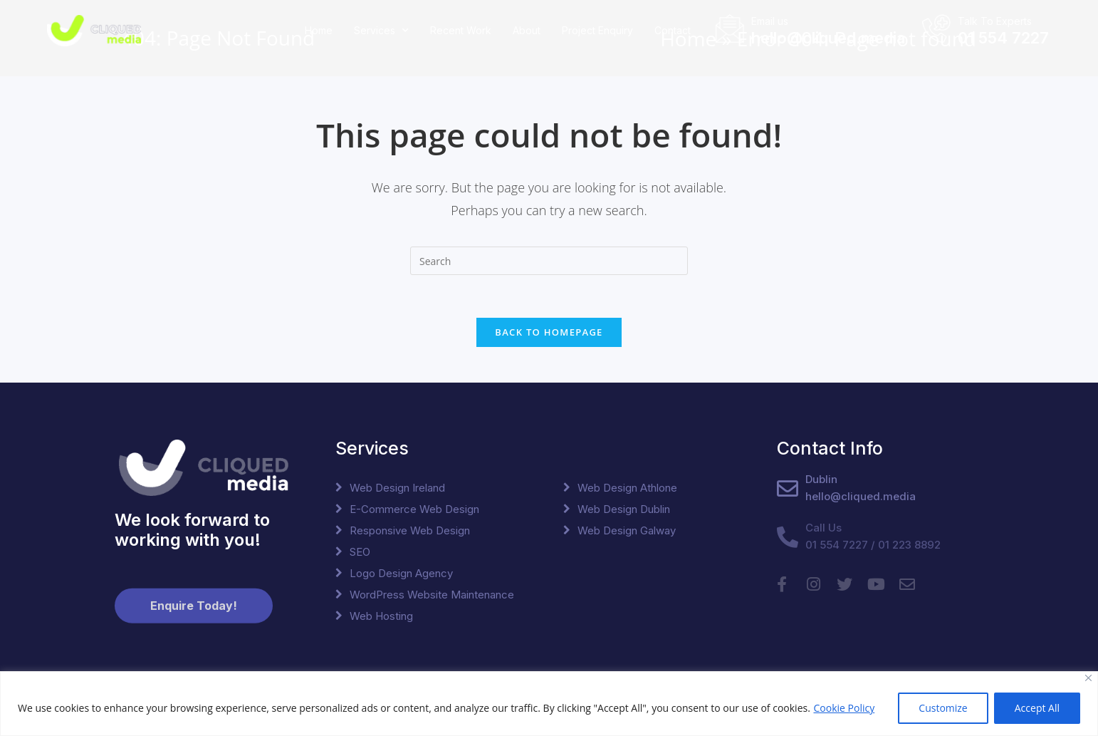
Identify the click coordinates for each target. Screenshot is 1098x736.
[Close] (1088, 678)
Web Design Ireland (397, 487)
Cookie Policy (843, 708)
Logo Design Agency (401, 573)
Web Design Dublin (623, 509)
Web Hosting (381, 616)
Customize (943, 708)
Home (319, 28)
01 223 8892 (909, 544)
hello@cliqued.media (828, 35)
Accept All (1037, 708)
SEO (360, 552)
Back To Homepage (548, 332)
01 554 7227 (1003, 35)
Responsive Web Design (410, 530)
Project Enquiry (597, 28)
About (526, 28)
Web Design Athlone (627, 487)
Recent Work (460, 28)
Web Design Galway (626, 530)
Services (381, 29)
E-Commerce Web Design (414, 509)
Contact (672, 28)
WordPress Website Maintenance (432, 594)
